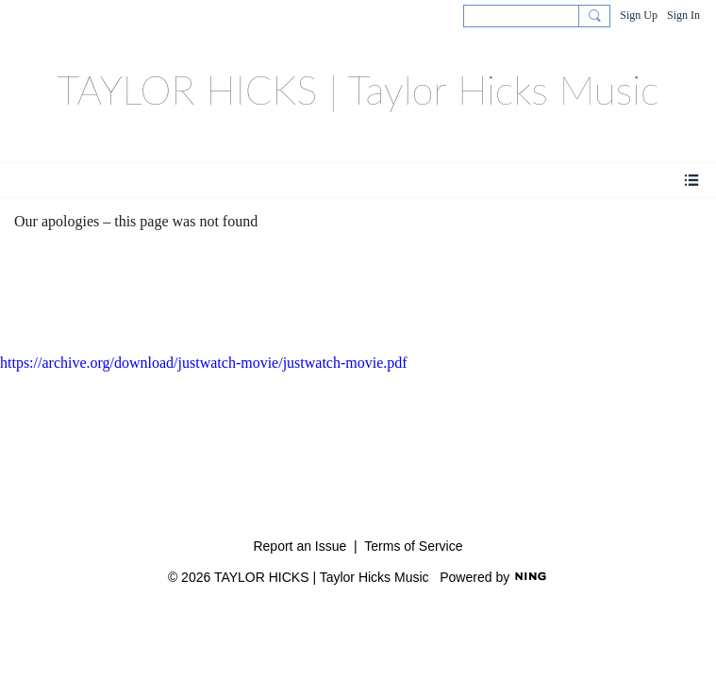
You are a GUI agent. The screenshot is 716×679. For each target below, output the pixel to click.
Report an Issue (299, 546)
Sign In (683, 15)
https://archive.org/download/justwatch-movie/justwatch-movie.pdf (204, 363)
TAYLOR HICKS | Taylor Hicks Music (357, 89)
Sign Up (639, 15)
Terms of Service (413, 546)
